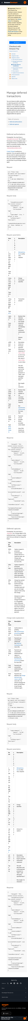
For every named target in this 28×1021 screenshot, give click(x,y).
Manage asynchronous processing (17, 62)
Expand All (16, 51)
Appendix (13, 76)
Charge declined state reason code (19, 677)
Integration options (15, 57)
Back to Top (14, 980)
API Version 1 (17, 42)
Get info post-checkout (17, 59)
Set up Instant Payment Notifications (18, 68)
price (9, 313)
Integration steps (15, 55)
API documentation (15, 74)
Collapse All (11, 51)
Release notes (14, 78)
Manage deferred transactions (17, 65)
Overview (13, 54)
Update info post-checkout (18, 72)
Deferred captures (14, 124)
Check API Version (13, 31)
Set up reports (16, 71)
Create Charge (10, 151)
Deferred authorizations (15, 121)
